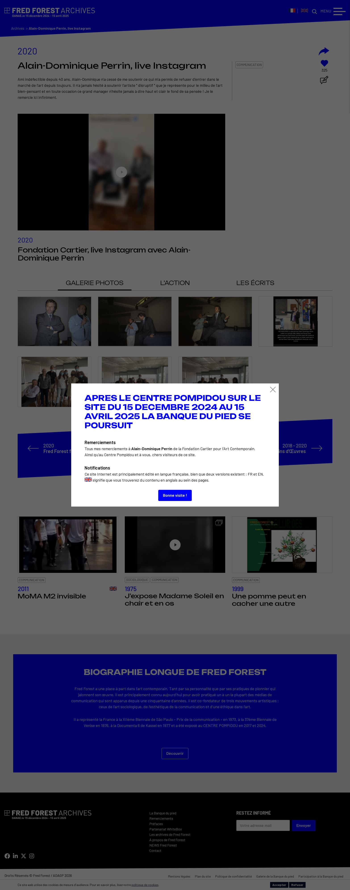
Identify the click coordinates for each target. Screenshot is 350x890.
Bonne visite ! (175, 495)
